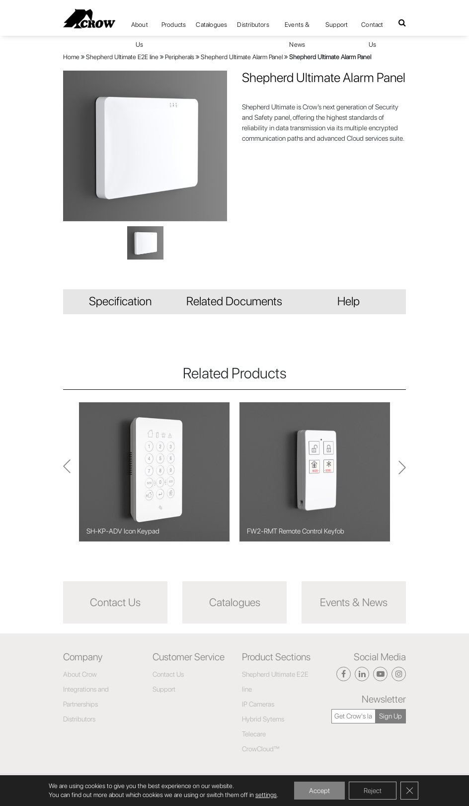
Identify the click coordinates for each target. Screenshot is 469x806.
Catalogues (211, 24)
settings (266, 795)
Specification (120, 301)
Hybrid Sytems (263, 719)
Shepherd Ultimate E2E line (122, 57)
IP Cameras (258, 704)
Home (71, 57)
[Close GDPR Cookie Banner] (409, 791)
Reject (373, 791)
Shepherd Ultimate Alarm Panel (242, 57)
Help (348, 301)
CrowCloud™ (261, 749)
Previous (402, 471)
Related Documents (234, 301)
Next (67, 472)
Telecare (254, 734)
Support (336, 24)
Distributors (253, 24)
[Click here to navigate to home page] (89, 18)
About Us (139, 28)
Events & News (297, 28)
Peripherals (179, 57)
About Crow (80, 674)
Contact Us (372, 28)
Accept (319, 791)
